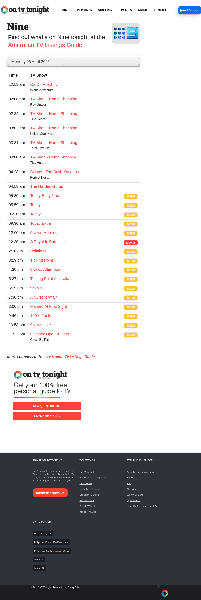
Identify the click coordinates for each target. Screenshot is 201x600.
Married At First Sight (48, 306)
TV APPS (126, 10)
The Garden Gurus (46, 186)
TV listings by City (42, 533)
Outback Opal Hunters (49, 334)
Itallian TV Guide (88, 511)
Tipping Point (41, 260)
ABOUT (143, 10)
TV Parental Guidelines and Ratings (51, 550)
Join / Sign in (189, 10)
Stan (129, 483)
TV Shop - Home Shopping (53, 99)
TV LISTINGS (83, 10)
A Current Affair (43, 297)
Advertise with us (50, 493)
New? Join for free (47, 406)
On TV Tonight (87, 471)
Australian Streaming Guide (141, 471)
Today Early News (46, 195)
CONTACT (160, 10)
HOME (65, 10)
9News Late (40, 325)
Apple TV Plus (134, 500)
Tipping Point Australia (49, 279)
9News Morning (44, 232)
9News (36, 288)
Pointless (38, 251)
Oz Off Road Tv (43, 84)
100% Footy (40, 315)
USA (129, 506)
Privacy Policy (74, 587)
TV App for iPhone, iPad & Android (51, 542)
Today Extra (40, 223)
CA (156, 506)
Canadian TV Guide (89, 494)
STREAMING (106, 10)
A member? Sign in (47, 416)
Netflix (130, 477)
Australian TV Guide (90, 488)
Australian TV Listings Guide (45, 45)
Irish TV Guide (87, 500)
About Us (38, 559)
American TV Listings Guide (93, 477)
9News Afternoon (45, 269)
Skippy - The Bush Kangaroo (55, 172)
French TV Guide (88, 506)
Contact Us (39, 567)
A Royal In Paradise (47, 242)
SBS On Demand (135, 494)
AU (150, 506)
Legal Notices (59, 587)
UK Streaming (140, 506)
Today (35, 205)
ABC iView (132, 488)
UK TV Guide (86, 483)
